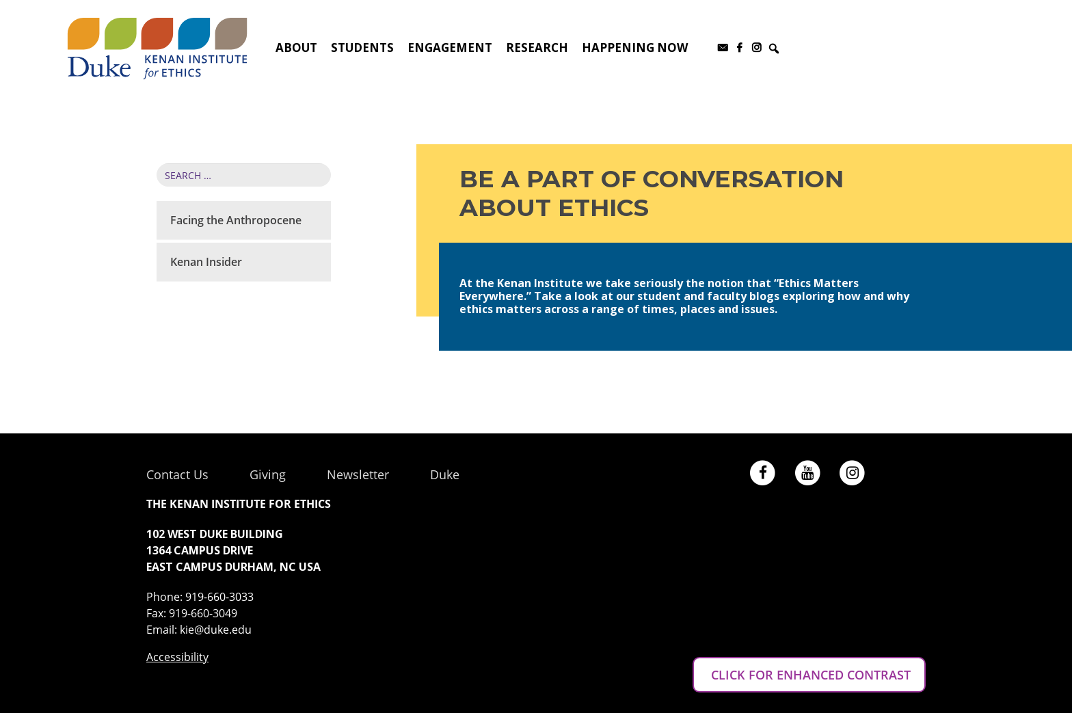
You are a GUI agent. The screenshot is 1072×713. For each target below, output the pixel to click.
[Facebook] (739, 48)
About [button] (296, 47)
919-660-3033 (219, 596)
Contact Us (177, 474)
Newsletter (358, 474)
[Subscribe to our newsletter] (722, 48)
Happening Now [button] (635, 47)
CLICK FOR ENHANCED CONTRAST (809, 675)
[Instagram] (756, 48)
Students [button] (362, 47)
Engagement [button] (449, 47)
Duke (444, 474)
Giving (268, 474)
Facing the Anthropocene (236, 220)
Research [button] (537, 47)
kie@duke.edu (216, 629)
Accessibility (177, 656)
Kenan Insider (206, 261)
